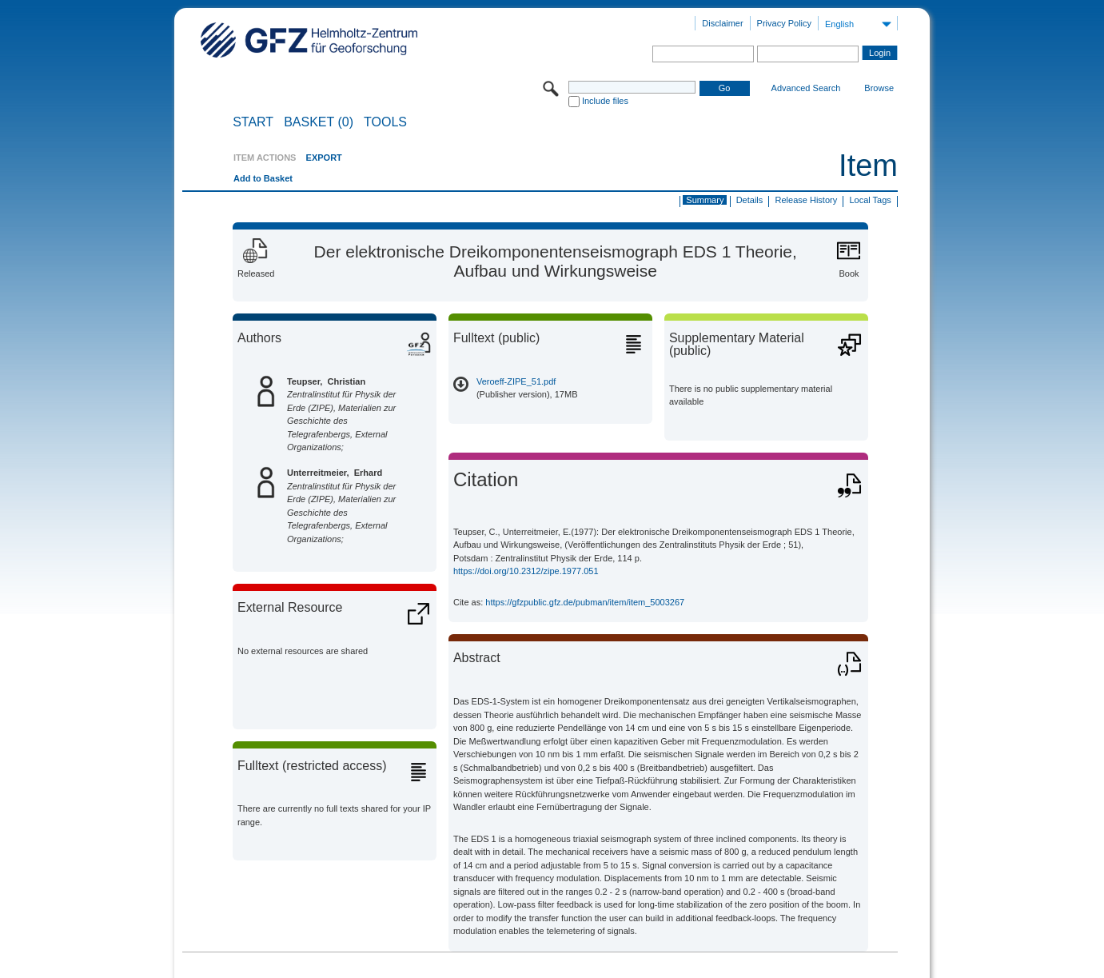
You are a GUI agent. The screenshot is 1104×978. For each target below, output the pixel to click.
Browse (879, 88)
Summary (704, 200)
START (253, 122)
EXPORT (324, 157)
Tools (385, 122)
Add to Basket (263, 178)
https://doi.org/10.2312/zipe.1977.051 (526, 571)
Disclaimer (722, 23)
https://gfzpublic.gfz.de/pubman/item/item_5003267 (584, 602)
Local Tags (870, 200)
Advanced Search (806, 88)
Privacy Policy (784, 23)
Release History (806, 200)
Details (749, 200)
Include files (605, 101)
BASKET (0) (318, 122)
